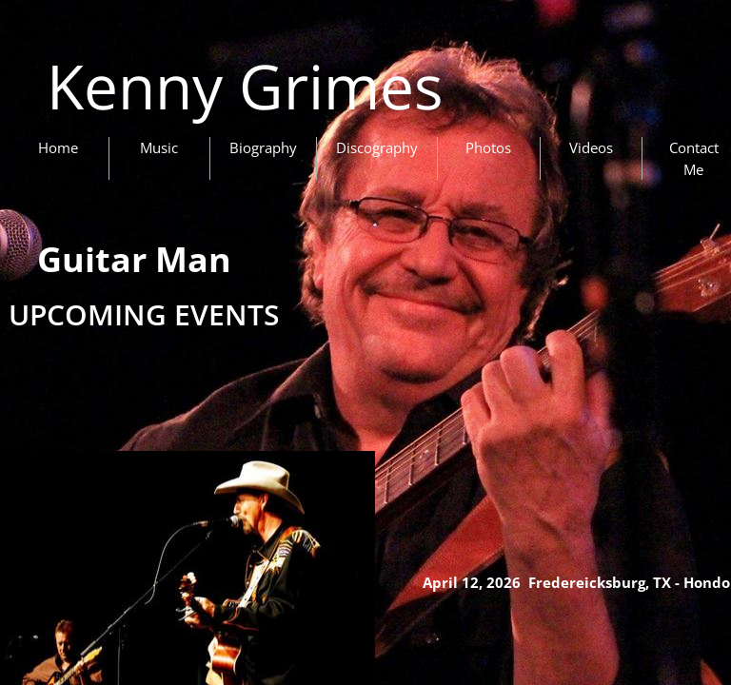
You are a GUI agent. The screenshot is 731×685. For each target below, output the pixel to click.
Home (58, 147)
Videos (591, 147)
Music (159, 147)
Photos (488, 147)
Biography (263, 147)
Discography (377, 147)
